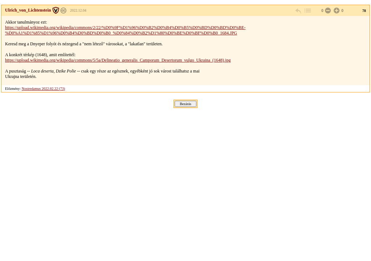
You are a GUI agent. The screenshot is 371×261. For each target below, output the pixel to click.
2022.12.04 (78, 10)
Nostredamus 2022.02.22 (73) (43, 89)
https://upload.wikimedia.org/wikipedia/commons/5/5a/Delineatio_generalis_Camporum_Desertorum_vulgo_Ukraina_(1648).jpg (118, 60)
